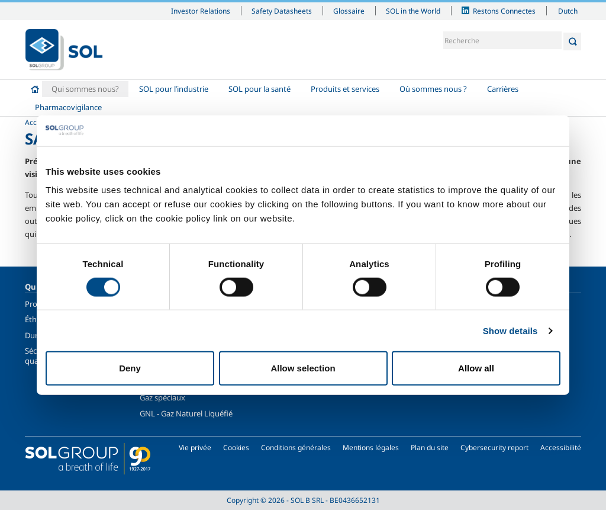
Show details (510, 330)
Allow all (476, 368)
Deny (130, 368)
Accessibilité (560, 447)
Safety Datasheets (282, 10)
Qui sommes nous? (85, 89)
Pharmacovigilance (68, 107)
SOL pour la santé (259, 89)
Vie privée (195, 447)
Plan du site (430, 447)
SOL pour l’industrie (173, 89)
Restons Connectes (504, 10)
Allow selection (302, 368)
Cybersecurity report (494, 447)
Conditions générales (296, 447)
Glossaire (349, 10)
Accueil (34, 89)
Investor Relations (200, 10)
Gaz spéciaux (162, 397)
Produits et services (345, 89)
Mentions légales (371, 447)
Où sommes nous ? (433, 89)
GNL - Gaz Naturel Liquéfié (186, 413)
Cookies (236, 447)
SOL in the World (413, 10)
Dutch (568, 10)
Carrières (502, 89)
